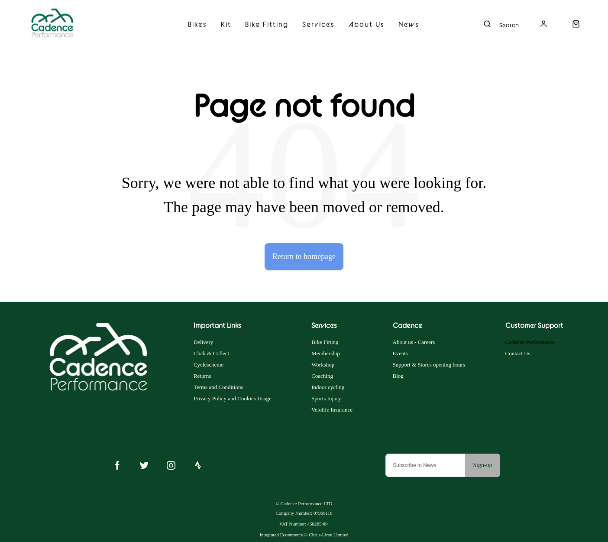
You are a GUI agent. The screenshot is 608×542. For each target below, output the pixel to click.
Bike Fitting (266, 24)
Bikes (197, 24)
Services (318, 24)
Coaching (322, 376)
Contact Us (517, 353)
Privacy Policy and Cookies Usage (233, 398)
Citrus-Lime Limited (328, 534)
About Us (367, 24)
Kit (226, 24)
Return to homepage (304, 256)
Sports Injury (326, 398)
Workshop (322, 364)
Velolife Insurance (332, 409)
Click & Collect (211, 353)
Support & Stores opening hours (429, 364)
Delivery (203, 342)
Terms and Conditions (218, 387)
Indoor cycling (327, 387)
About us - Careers (414, 342)
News (408, 24)
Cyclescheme (208, 364)
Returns (202, 376)
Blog (398, 376)
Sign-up (482, 465)
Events (400, 353)
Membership (325, 353)
